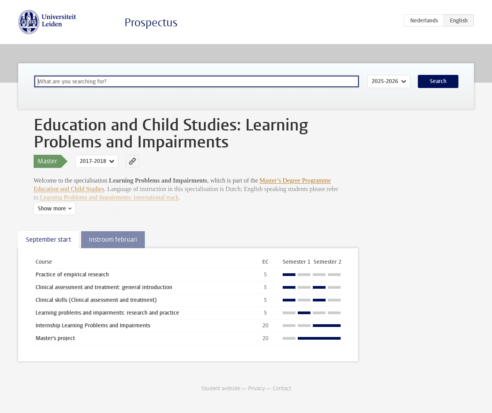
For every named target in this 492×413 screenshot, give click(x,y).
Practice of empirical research (72, 274)
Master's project (55, 338)
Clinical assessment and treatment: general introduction (104, 287)
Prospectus (151, 22)
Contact (282, 388)
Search (438, 81)
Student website (220, 388)
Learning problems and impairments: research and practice (107, 313)
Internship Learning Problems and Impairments (93, 325)
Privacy (256, 388)
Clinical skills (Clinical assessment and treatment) (96, 300)
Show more (52, 208)
